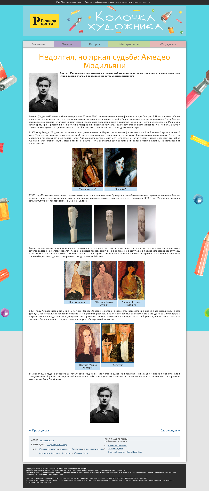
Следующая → (170, 430)
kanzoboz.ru (75, 478)
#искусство (67, 453)
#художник (65, 449)
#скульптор (77, 449)
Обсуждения (168, 44)
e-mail (91, 478)
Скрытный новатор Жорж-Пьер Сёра (125, 452)
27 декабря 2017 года (57, 444)
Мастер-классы (129, 44)
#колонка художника (93, 449)
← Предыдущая (39, 430)
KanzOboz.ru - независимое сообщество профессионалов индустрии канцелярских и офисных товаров (103, 2)
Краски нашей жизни (117, 445)
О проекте (38, 44)
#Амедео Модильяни (48, 449)
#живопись (44, 453)
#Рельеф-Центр (81, 453)
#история (55, 453)
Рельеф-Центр (47, 440)
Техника (67, 44)
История (94, 44)
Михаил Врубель (115, 448)
